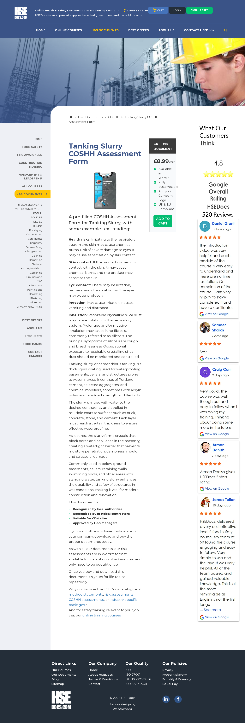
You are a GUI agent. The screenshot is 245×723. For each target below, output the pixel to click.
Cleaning (37, 255)
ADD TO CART (163, 221)
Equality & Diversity (176, 679)
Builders (37, 225)
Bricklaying (35, 230)
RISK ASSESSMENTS (30, 204)
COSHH (37, 213)
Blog (55, 679)
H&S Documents (90, 117)
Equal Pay (170, 684)
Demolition (35, 260)
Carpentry (36, 243)
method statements (86, 594)
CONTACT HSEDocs (199, 30)
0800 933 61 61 (137, 10)
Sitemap (57, 684)
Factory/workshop (31, 268)
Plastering (36, 298)
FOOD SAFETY (32, 147)
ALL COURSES (32, 186)
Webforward (122, 709)
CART (158, 10)
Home (93, 670)
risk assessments (119, 594)
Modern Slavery (174, 674)
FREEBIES (36, 221)
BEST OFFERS (138, 30)
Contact (94, 684)
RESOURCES (33, 336)
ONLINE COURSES (68, 30)
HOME (40, 30)
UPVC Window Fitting (29, 306)
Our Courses (61, 670)
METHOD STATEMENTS (28, 208)
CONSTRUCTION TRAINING (30, 164)
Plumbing (36, 302)
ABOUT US (166, 30)
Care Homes (35, 238)
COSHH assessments (86, 600)
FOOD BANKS (32, 344)
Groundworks (34, 277)
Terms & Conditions (103, 679)
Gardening (36, 272)
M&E (39, 281)
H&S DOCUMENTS (105, 30)
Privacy (167, 670)
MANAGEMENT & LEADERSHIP (30, 176)
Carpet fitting (34, 234)
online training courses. (102, 615)
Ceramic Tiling (34, 247)
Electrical (37, 264)
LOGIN (177, 10)
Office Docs (35, 285)
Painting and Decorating (34, 291)
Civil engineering (32, 251)
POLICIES (36, 217)
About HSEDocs (100, 674)
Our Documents (63, 674)
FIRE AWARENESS (29, 154)
